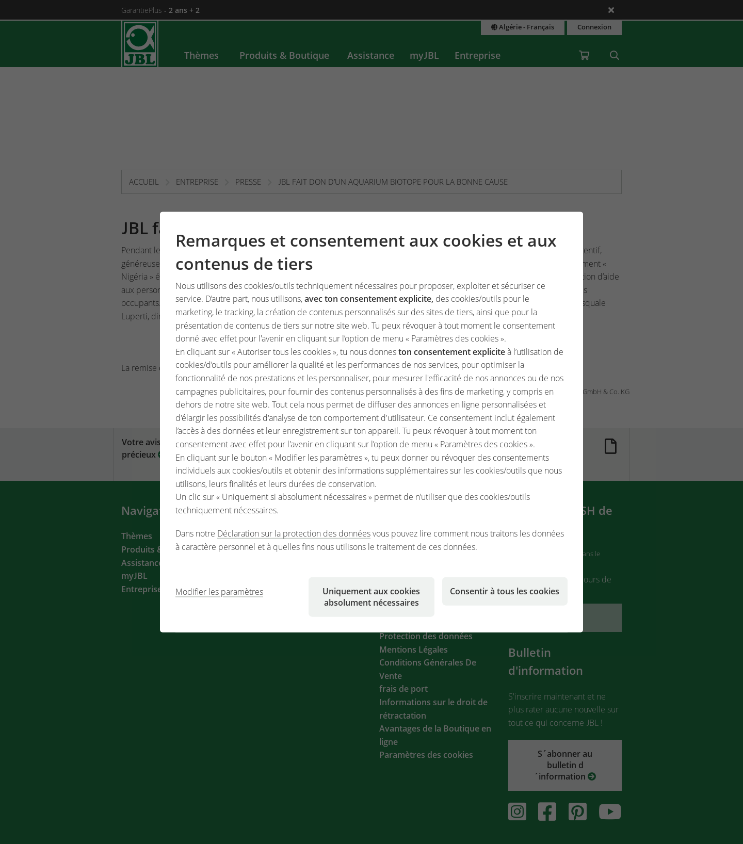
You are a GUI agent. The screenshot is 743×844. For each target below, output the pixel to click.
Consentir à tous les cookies (504, 590)
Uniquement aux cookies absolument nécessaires (371, 596)
